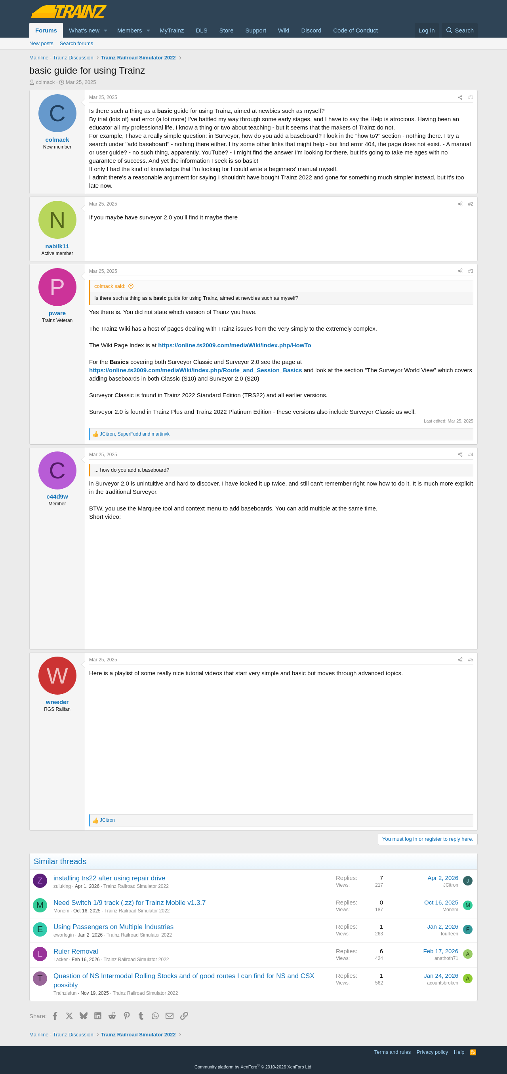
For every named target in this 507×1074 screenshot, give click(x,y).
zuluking (62, 886)
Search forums (76, 43)
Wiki (283, 30)
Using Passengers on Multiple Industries (113, 927)
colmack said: (110, 286)
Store (226, 30)
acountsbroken (442, 983)
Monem (61, 911)
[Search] (460, 30)
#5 (470, 660)
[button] (105, 30)
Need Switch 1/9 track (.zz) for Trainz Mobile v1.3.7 (129, 902)
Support (256, 30)
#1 (470, 97)
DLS (201, 30)
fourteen (449, 934)
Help (459, 1052)
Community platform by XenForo (253, 1066)
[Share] (460, 97)
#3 (470, 271)
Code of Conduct (355, 30)
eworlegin (63, 935)
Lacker (60, 959)
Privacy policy (432, 1052)
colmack (45, 82)
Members (129, 30)
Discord (311, 30)
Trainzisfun (64, 993)
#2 (470, 204)
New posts (41, 43)
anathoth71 (446, 958)
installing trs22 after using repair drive (109, 878)
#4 (470, 454)
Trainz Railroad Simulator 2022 (136, 886)
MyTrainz (172, 30)
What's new (84, 30)
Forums (46, 30)
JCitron (450, 885)
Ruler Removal (75, 951)
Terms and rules (392, 1052)
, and (135, 434)
